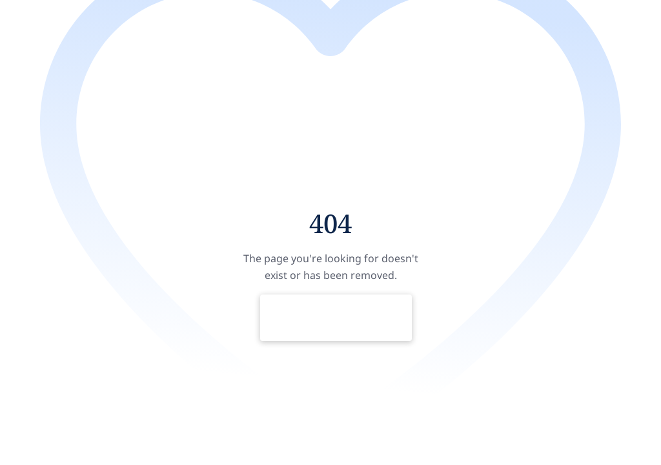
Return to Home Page (336, 318)
